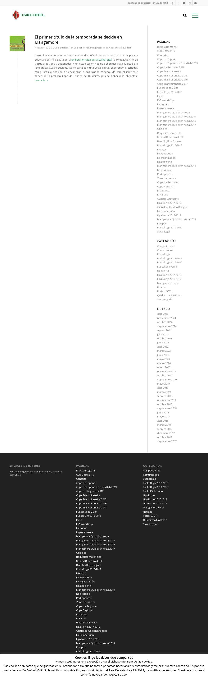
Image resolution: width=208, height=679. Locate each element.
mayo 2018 (163, 416)
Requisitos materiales (170, 133)
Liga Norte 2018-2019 (169, 215)
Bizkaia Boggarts (167, 46)
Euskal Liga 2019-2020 (169, 227)
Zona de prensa (166, 178)
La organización (166, 157)
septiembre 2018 (167, 408)
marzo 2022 (164, 350)
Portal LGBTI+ (165, 291)
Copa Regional (165, 186)
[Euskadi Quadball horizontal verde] (30, 15)
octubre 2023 (164, 338)
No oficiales (164, 170)
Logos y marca (165, 108)
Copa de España (166, 59)
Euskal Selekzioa (167, 266)
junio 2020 (163, 355)
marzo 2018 (164, 424)
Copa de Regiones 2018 (170, 67)
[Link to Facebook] (178, 3)
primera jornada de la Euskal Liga (91, 59)
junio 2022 (163, 342)
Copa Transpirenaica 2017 (172, 83)
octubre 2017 (164, 437)
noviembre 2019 (166, 371)
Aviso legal (163, 231)
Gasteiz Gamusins (168, 198)
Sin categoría (164, 299)
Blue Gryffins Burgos (169, 141)
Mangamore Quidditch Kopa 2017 (176, 124)
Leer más (42, 80)
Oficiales (162, 129)
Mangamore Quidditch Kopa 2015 (176, 116)
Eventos (162, 149)
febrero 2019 (164, 396)
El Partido (162, 194)
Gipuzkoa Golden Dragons (172, 207)
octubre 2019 (164, 375)
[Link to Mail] (195, 3)
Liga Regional (165, 161)
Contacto (162, 55)
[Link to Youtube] (184, 3)
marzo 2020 (164, 363)
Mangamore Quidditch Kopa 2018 (176, 219)
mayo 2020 (163, 359)
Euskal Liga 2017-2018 (169, 258)
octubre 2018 (164, 404)
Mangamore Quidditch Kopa (173, 112)
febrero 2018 (164, 429)
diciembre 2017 (166, 433)
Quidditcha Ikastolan (169, 295)
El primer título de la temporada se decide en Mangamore (78, 39)
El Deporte (163, 190)
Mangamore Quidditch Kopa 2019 (176, 165)
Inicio (160, 96)
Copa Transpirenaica (169, 71)
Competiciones (81, 47)
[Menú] (193, 15)
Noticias (161, 287)
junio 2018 (163, 412)
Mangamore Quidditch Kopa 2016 (176, 120)
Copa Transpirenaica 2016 (172, 79)
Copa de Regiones (168, 182)
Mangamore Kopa (99, 47)
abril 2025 (162, 313)
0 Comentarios (60, 47)
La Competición (166, 211)
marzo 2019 (164, 392)
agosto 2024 (164, 330)
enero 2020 (163, 367)
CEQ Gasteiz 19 (166, 51)
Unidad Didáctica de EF (170, 137)
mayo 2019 (163, 383)
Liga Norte (163, 270)
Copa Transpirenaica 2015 (172, 75)
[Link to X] (172, 3)
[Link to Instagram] (189, 3)
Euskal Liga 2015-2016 (169, 92)
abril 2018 (162, 420)
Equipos (162, 223)
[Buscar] (185, 15)
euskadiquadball (123, 47)
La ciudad (162, 104)
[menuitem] (185, 15)
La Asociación (165, 153)
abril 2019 (162, 387)
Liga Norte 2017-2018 (169, 202)
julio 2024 (162, 334)
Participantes (165, 174)
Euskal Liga (163, 254)
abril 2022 (162, 346)
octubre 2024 (164, 322)
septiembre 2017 (167, 441)
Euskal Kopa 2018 (167, 87)
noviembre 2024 (166, 318)
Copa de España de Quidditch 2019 (177, 63)
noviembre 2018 (166, 400)
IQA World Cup (165, 100)
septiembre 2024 (167, 326)
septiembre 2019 (167, 379)
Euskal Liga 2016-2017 (169, 145)
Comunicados (165, 250)
